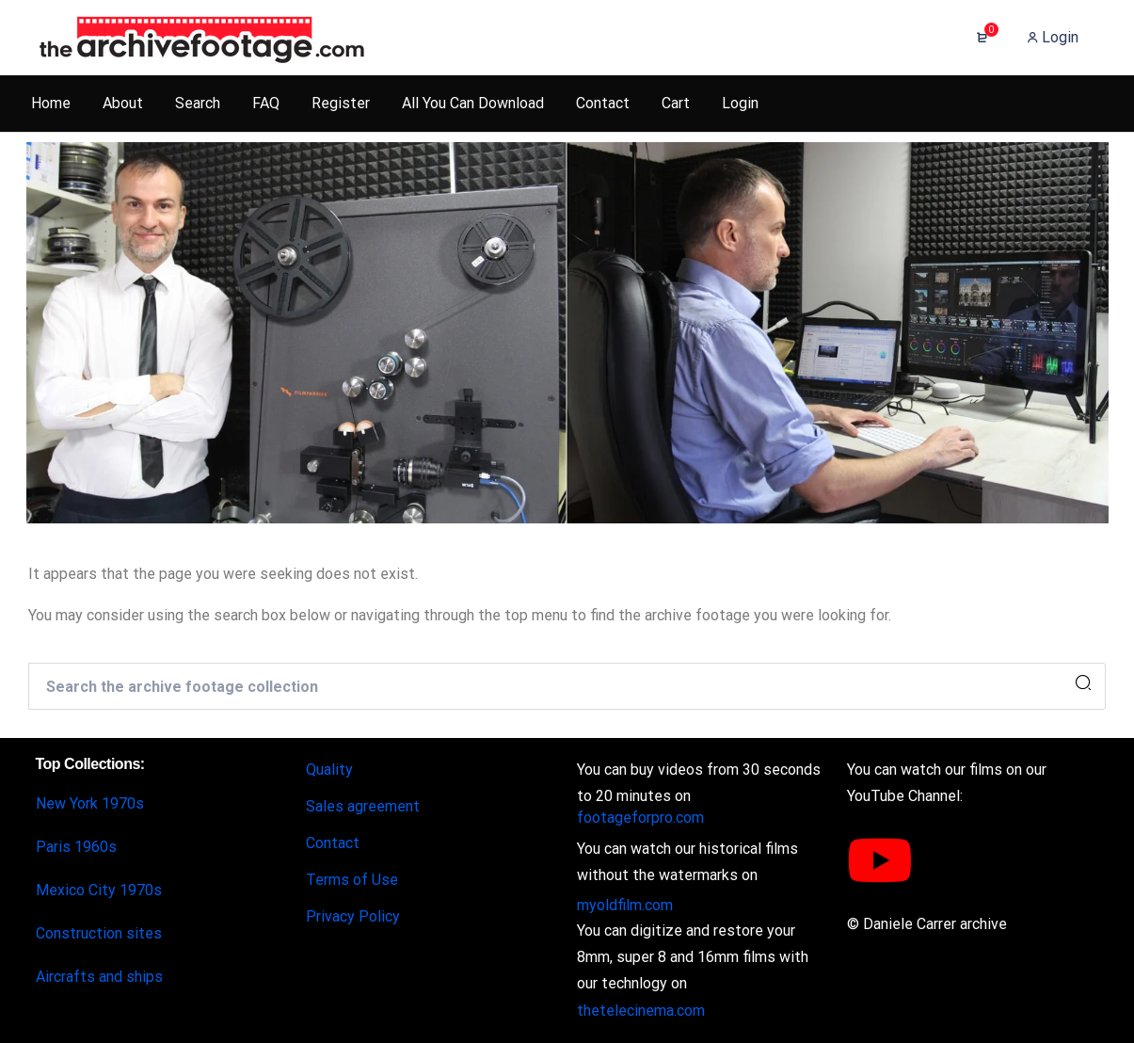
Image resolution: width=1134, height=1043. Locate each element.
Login (1052, 37)
